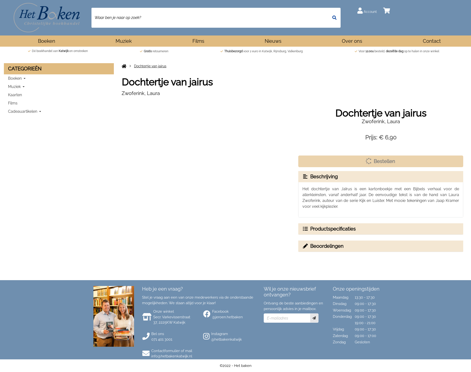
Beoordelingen (323, 246)
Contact (432, 41)
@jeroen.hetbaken (227, 317)
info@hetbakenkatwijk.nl (171, 356)
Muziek (124, 41)
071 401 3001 (161, 339)
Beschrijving (320, 177)
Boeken (46, 41)
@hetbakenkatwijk (226, 339)
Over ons (352, 41)
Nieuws (273, 41)
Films (198, 41)
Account (367, 11)
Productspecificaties (329, 229)
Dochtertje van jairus (150, 66)
